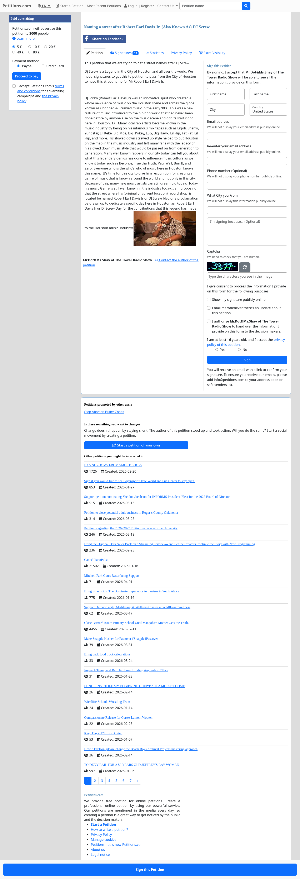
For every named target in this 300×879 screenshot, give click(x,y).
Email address (218, 121)
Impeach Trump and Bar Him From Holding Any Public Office (126, 670)
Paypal (27, 66)
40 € (20, 52)
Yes (222, 349)
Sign (247, 360)
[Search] (210, 6)
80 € (36, 52)
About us (98, 849)
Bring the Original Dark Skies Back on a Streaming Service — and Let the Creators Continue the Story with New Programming (169, 544)
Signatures (124, 53)
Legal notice (100, 854)
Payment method (25, 61)
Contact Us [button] (166, 6)
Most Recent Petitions (104, 6)
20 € (52, 46)
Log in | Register (139, 6)
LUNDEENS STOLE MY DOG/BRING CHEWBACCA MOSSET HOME (134, 686)
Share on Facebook (103, 39)
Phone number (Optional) (227, 170)
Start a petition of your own (136, 445)
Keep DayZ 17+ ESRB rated (103, 733)
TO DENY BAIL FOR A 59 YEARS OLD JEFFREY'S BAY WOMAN (131, 764)
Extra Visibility (212, 53)
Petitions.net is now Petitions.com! (117, 844)
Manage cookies (103, 839)
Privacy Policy (181, 53)
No (245, 349)
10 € (36, 46)
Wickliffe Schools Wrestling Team (107, 701)
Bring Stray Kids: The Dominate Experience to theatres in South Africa (131, 591)
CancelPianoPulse (96, 560)
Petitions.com (16, 6)
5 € (19, 46)
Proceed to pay (26, 76)
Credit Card (55, 66)
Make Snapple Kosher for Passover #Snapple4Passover (121, 638)
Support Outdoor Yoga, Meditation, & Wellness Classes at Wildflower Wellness (137, 607)
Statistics (155, 53)
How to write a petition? (109, 829)
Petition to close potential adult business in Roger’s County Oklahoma (131, 512)
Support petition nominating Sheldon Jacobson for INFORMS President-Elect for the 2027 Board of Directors (157, 496)
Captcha (213, 251)
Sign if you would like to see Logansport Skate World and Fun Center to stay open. (139, 481)
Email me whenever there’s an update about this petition (246, 310)
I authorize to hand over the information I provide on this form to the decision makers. (246, 326)
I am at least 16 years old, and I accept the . (246, 342)
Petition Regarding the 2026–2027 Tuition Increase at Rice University (131, 528)
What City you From (222, 195)
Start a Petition (69, 6)
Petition (94, 53)
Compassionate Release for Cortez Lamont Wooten (118, 717)
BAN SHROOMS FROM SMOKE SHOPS (113, 465)
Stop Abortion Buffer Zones (104, 412)
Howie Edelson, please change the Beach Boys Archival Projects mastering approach (141, 749)
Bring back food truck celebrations (107, 654)
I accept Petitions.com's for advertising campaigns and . (40, 93)
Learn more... (24, 38)
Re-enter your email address (229, 146)
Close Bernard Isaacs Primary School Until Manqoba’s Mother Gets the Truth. (136, 623)
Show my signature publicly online (238, 299)
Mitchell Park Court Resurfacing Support (111, 575)
